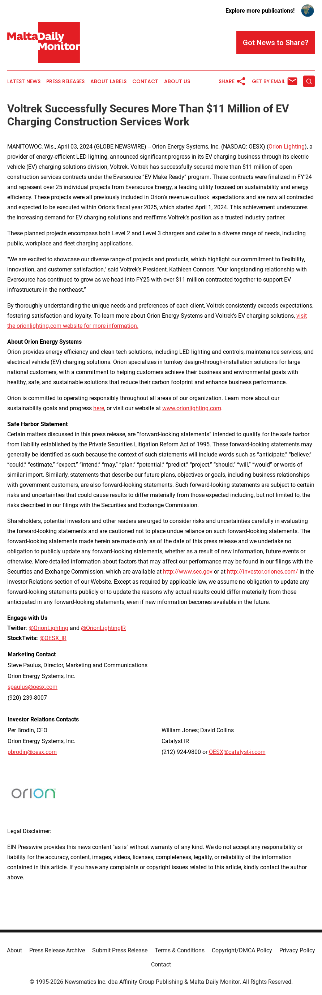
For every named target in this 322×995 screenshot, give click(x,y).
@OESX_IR (52, 638)
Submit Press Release (119, 950)
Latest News (23, 81)
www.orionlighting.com (191, 408)
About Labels (108, 81)
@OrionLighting (48, 628)
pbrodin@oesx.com (32, 752)
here (98, 408)
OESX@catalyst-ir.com (237, 752)
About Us (177, 81)
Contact (145, 81)
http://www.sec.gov (187, 571)
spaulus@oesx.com (32, 686)
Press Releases (65, 81)
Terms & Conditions (180, 950)
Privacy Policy (297, 950)
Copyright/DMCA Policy (242, 950)
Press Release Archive (57, 950)
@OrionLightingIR (103, 628)
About (14, 950)
